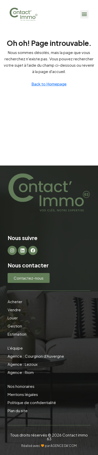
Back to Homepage (49, 83)
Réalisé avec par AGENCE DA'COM (49, 446)
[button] (84, 14)
